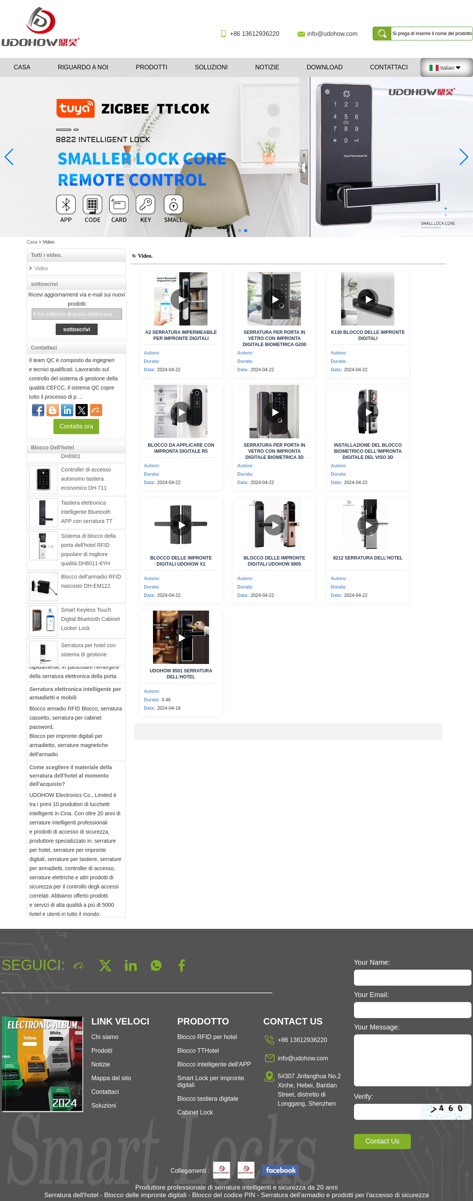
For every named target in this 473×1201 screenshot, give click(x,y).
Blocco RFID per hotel (207, 1037)
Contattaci (389, 67)
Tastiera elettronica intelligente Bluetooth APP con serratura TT (87, 513)
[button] (227, 230)
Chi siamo (104, 1037)
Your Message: (376, 1027)
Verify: (363, 1096)
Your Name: (372, 962)
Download (325, 67)
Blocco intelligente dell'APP (214, 1064)
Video (41, 268)
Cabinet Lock (195, 1112)
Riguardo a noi (83, 67)
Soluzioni (211, 67)
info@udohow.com (332, 33)
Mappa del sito (111, 1078)
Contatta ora (76, 426)
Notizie (267, 67)
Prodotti (151, 67)
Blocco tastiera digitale (207, 1098)
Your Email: (371, 995)
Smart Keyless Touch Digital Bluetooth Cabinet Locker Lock (90, 620)
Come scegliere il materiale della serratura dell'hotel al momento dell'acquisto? (70, 777)
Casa (22, 67)
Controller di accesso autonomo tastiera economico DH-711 (86, 480)
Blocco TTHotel (198, 1050)
